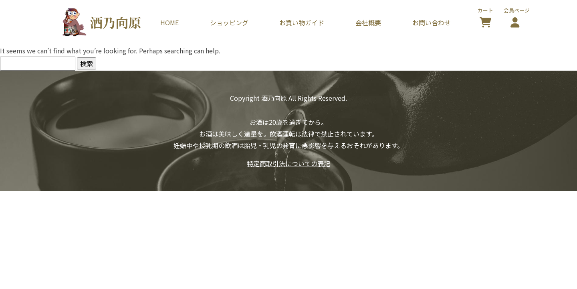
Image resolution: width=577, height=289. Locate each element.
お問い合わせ (431, 22)
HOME (169, 22)
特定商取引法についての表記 (288, 163)
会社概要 (368, 22)
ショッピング (229, 22)
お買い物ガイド (301, 22)
